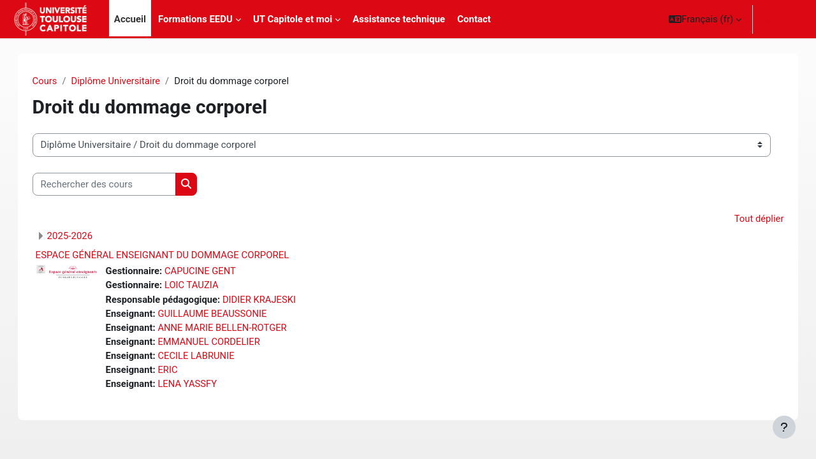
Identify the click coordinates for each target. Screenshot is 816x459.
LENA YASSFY (201, 386)
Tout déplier (745, 219)
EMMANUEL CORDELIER (223, 343)
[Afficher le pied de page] (784, 427)
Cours (57, 81)
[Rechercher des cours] (117, 184)
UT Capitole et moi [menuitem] (292, 19)
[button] (705, 19)
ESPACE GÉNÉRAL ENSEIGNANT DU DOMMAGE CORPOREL (175, 255)
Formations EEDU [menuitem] (195, 19)
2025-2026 (83, 236)
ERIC (181, 372)
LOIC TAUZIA (205, 286)
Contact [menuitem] (474, 19)
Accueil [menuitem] (130, 19)
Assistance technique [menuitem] (399, 19)
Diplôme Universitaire (130, 81)
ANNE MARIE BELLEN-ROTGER (237, 329)
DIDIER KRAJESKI (274, 300)
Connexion (783, 19)
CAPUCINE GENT (214, 271)
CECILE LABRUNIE (210, 357)
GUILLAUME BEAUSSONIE (226, 315)
